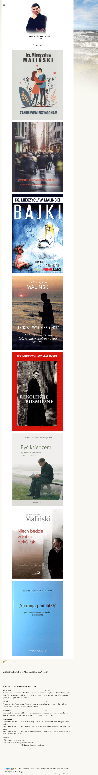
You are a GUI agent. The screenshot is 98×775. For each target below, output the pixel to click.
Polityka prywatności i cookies (62, 774)
